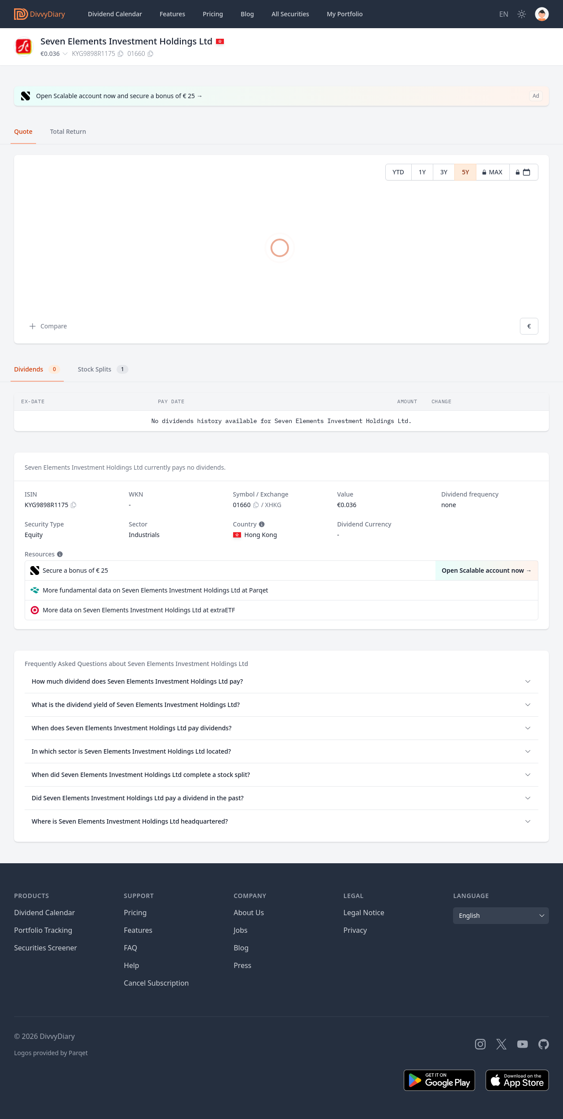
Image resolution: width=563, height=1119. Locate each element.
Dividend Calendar (115, 14)
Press (242, 965)
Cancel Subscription (156, 983)
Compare (47, 326)
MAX (492, 172)
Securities (290, 14)
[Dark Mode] (522, 14)
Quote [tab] (23, 131)
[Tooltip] (260, 524)
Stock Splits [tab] (103, 369)
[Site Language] (504, 14)
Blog (241, 948)
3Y (443, 172)
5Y (465, 172)
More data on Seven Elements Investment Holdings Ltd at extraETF (139, 610)
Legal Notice (364, 912)
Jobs (241, 930)
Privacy (355, 930)
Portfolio (345, 14)
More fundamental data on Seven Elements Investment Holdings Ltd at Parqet (155, 590)
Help (131, 965)
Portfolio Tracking (43, 930)
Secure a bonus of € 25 (75, 570)
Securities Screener (45, 948)
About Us (249, 912)
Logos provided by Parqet (51, 1053)
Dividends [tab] (37, 369)
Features (172, 14)
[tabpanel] (281, 249)
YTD (398, 172)
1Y (422, 172)
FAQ (130, 948)
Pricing (213, 14)
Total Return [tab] (68, 131)
